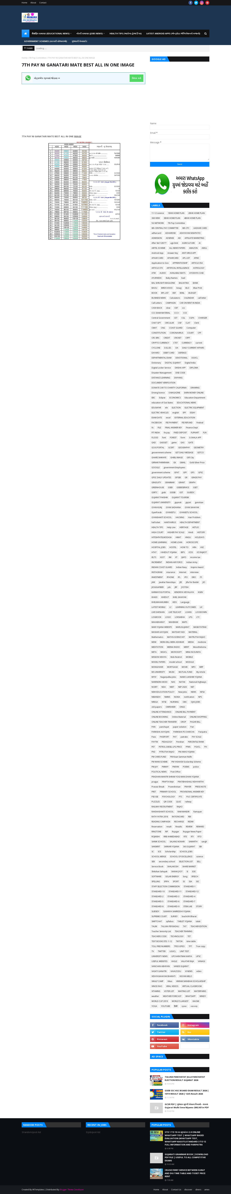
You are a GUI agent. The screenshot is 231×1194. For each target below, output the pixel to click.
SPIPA (166, 881)
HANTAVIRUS (170, 522)
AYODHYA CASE (196, 273)
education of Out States (162, 402)
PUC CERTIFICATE (194, 796)
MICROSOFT (176, 652)
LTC (198, 617)
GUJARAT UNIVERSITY (161, 502)
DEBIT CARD (168, 352)
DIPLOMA (194, 367)
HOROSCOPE (192, 542)
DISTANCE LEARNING (161, 377)
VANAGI (201, 961)
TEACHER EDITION (199, 926)
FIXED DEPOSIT (180, 432)
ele (166, 407)
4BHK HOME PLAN (192, 218)
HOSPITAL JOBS (158, 547)
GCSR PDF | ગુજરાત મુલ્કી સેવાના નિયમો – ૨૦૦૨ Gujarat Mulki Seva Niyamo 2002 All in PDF (187, 1106)
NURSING (174, 702)
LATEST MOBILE (158, 607)
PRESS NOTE (200, 786)
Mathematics (157, 637)
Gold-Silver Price (197, 462)
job (169, 587)
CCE (185, 312)
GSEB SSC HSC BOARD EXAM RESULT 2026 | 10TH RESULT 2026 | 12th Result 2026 (187, 1092)
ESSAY (192, 412)
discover (188, 1189)
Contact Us (176, 1189)
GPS (192, 472)
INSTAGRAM (157, 572)
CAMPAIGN (171, 303)
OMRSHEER (170, 707)
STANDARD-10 (158, 891)
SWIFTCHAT (157, 921)
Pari (192, 726)
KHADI (154, 597)
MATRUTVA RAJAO (197, 637)
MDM (154, 642)
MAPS (184, 622)
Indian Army (191, 562)
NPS (200, 697)
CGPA (191, 317)
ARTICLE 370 (157, 268)
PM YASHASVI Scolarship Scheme (186, 761)
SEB (153, 861)
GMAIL (183, 462)
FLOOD (155, 437)
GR (186, 477)
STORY (199, 906)
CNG (163, 327)
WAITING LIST (184, 991)
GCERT (171, 447)
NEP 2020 (182, 687)
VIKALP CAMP (157, 981)
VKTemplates (38, 1189)
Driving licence (158, 392)
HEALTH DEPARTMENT (190, 522)
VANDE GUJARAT (181, 966)
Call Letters (157, 303)
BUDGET (192, 293)
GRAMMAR (170, 482)
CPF (199, 332)
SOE (194, 871)
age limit (174, 243)
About (33, 2)
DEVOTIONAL (181, 357)
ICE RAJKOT (202, 552)
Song (185, 876)
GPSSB (178, 477)
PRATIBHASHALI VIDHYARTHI (191, 781)
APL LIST (186, 258)
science (199, 856)
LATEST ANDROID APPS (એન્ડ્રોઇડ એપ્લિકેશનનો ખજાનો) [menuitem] (173, 33)
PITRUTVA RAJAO (166, 751)
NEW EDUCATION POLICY (163, 692)
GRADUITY (156, 482)
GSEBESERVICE (183, 487)
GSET (195, 487)
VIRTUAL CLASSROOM (192, 986)
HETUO (195, 527)
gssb (164, 492)
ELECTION (176, 407)
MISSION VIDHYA (159, 657)
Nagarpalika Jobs (168, 677)
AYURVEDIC (157, 278)
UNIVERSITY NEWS (159, 956)
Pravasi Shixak (158, 786)
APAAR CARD (157, 258)
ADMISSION (157, 238)
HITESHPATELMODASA (162, 537)
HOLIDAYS (199, 537)
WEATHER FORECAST (172, 996)
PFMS (188, 746)
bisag (178, 288)
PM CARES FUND (159, 756)
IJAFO (183, 557)
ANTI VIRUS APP (189, 253)
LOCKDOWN (201, 612)
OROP (183, 721)
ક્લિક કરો (136, 78)
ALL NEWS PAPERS (177, 248)
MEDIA (191, 642)
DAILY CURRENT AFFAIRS (193, 347)
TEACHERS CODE (159, 936)
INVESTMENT (157, 577)
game (174, 442)
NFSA (202, 692)
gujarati (178, 502)
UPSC (198, 956)
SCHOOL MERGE (159, 856)
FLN (204, 432)
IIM (170, 557)
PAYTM (155, 741)
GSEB (170, 487)
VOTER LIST (169, 991)
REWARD (200, 826)
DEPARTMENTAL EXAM (161, 357)
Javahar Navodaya (167, 582)
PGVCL (197, 746)
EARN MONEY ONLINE (194, 392)
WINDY (203, 996)
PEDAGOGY (167, 741)
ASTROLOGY (198, 268)
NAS (173, 682)
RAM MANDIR (183, 811)
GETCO (200, 452)
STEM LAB (187, 906)
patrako (184, 736)
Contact (42, 2)
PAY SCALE (196, 736)
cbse (168, 308)
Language (185, 602)
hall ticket (156, 522)
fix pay (167, 432)
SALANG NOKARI (177, 841)
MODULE (190, 662)
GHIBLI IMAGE (176, 457)
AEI (179, 238)
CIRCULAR (169, 322)
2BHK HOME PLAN (196, 213)
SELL (199, 861)
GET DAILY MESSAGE (184, 452)
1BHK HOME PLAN (176, 213)
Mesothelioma (199, 647)
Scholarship (170, 851)
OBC (185, 702)
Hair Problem (194, 517)
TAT (185, 926)
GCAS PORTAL (158, 447)
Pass (154, 736)
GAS (182, 442)
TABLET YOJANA (184, 921)
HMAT (178, 537)
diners (198, 1189)
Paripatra (202, 731)
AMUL (204, 248)
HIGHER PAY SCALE (175, 532)
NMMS (167, 697)
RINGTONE (156, 831)
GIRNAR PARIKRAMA (160, 462)
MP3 (193, 667)
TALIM (154, 926)
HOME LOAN (176, 542)
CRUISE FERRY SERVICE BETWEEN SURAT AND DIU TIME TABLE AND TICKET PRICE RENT (185, 1173)
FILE (159, 427)
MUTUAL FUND (185, 672)
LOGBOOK (156, 617)
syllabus (169, 921)
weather (155, 996)
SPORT (176, 881)
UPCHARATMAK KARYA (181, 956)
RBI (189, 816)
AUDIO (163, 273)
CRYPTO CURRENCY (160, 342)
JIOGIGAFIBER (158, 587)
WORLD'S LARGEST (180, 1001)
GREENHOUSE (158, 487)
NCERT (155, 687)
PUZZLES (156, 801)
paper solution (179, 726)
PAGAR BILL (195, 721)
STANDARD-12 (192, 891)
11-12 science (158, 213)
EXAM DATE (157, 417)
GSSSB (172, 492)
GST (181, 492)
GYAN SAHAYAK (192, 507)
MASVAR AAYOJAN (160, 632)
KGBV (200, 592)
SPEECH (194, 876)
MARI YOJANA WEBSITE (162, 627)
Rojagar (175, 831)
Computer (191, 327)
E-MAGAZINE (174, 392)
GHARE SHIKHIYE (159, 457)
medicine (202, 642)
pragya (155, 781)
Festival (200, 422)
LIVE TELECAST (175, 612)
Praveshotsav (174, 786)
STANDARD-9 (173, 906)
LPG (190, 617)
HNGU (188, 537)
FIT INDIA (156, 432)
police (196, 766)
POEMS (186, 766)
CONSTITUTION (159, 332)
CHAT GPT (156, 322)
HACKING (180, 517)
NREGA (155, 702)
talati (198, 921)
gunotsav (199, 502)
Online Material (179, 716)
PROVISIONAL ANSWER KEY (192, 791)
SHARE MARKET (189, 866)
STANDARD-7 (189, 901)
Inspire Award (197, 567)
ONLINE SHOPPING (198, 716)
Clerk (196, 322)
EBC (153, 397)
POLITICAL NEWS (159, 771)
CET (175, 317)
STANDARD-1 (190, 886)
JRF (176, 587)
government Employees (174, 467)
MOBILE (189, 657)
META (154, 652)
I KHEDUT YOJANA (169, 552)
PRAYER (187, 786)
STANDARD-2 (157, 896)
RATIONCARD (178, 816)
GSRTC (155, 492)
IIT (176, 557)
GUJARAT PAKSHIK (160, 497)
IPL (179, 577)
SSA (190, 881)
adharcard (156, 233)
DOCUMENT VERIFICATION (163, 382)
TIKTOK (179, 941)
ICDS (191, 552)
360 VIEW (156, 218)
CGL (183, 317)
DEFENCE (182, 352)
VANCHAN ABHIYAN (161, 966)
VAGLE (174, 961)
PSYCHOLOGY (168, 796)
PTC (180, 796)
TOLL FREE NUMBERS (161, 946)
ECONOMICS (175, 397)
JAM (153, 582)
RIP (166, 831)
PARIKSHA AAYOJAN (160, 731)
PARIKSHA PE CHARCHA (183, 731)
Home (24, 2)
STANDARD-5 (157, 901)
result (168, 826)
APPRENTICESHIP (180, 263)
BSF (174, 293)
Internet (182, 572)
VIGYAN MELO (186, 976)
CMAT (154, 327)
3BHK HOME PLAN (172, 218)
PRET (154, 791)
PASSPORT (164, 736)
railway (188, 801)
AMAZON (193, 248)
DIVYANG (178, 377)
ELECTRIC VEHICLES (160, 412)
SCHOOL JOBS (186, 851)
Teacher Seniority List (161, 931)
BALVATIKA (184, 283)
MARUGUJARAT (182, 627)
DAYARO (155, 352)
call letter (202, 298)
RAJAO (180, 806)
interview (194, 572)
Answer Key (172, 253)
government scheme (161, 472)
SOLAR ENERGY (172, 876)
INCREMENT (157, 562)
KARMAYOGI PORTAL (161, 592)
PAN (153, 726)
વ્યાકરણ (194, 1006)
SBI (200, 846)
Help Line (171, 527)
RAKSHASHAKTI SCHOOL (163, 811)
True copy (200, 946)
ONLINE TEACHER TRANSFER (164, 721)
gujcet (188, 502)
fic (153, 427)
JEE (181, 582)
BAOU (154, 288)
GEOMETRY (199, 447)
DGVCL (195, 357)
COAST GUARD (176, 327)
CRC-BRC (156, 337)
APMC (196, 258)
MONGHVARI (157, 667)
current (199, 342)
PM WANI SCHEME (159, 761)
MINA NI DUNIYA (193, 652)
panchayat (164, 726)
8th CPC (185, 228)
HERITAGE (184, 527)
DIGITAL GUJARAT (173, 362)
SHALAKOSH (172, 866)
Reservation (157, 826)
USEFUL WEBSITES (159, 961)
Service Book (157, 866)
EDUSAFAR (156, 407)
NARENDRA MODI (159, 682)
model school (175, 662)
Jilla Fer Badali (192, 582)
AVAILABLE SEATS (177, 273)
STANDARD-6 (173, 901)
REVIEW (189, 826)
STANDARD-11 (175, 891)
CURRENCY (187, 342)
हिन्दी (175, 1006)
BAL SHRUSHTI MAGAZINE (163, 283)
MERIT (186, 647)
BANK (195, 283)
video (198, 971)
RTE (185, 836)
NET (192, 687)
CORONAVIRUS (176, 332)
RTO (199, 836)
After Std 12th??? (159, 243)
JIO (204, 582)
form (183, 437)
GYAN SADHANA (173, 507)
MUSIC (172, 672)
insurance (170, 572)
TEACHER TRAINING (183, 931)
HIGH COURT (157, 532)
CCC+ (176, 312)
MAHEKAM (173, 622)
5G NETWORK (158, 223)
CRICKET (177, 337)
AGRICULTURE (188, 243)
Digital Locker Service (161, 367)
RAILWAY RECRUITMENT (162, 806)
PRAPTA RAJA (168, 781)
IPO (186, 577)
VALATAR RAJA (187, 961)
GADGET (163, 442)
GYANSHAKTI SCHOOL (162, 517)
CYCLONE (156, 347)
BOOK (154, 293)
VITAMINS (156, 991)
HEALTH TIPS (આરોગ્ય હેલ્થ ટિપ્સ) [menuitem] (125, 33)
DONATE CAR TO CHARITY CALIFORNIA (169, 387)
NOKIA (177, 697)
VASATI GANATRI (159, 971)
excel (168, 417)
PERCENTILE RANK (196, 741)
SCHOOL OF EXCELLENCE (181, 856)
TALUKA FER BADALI (170, 926)
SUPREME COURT (159, 916)
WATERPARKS (200, 991)
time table (191, 941)
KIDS (175, 602)
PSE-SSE (155, 796)
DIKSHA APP (180, 367)
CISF (180, 322)
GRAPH (192, 482)
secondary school (167, 861)
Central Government (161, 317)
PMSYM (175, 766)
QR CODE (168, 801)
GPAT (176, 472)
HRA (194, 547)
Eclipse (162, 397)
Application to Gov (160, 263)
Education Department (195, 397)
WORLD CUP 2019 (160, 1001)
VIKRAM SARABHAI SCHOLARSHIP (191, 981)
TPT (190, 946)
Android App (157, 253)
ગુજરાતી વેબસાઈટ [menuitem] (79, 41)
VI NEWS (188, 971)
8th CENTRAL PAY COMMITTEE (165, 228)
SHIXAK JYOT (177, 871)
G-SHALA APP (195, 437)
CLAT (188, 322)
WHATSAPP (190, 996)
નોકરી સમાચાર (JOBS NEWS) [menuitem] (89, 33)
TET (189, 936)
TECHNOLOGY (177, 936)
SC (153, 851)
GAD (154, 442)
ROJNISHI (156, 836)
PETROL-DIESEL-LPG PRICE (170, 746)
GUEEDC (191, 492)
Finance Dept (192, 427)
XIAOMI (196, 1001)
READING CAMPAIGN (161, 821)
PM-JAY (155, 766)
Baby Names (171, 278)
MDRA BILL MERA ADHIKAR (172, 642)
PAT (175, 736)
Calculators (175, 298)
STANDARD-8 (157, 906)
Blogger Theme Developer (72, 1189)
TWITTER (162, 951)
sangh (204, 841)
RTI (192, 836)
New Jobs (182, 692)
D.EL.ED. (167, 347)
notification (189, 697)
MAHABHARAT (158, 622)
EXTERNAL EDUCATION (185, 417)
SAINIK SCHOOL (159, 841)
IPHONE (170, 577)
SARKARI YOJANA (171, 846)
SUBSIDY (155, 911)
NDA (164, 687)
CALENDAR (189, 298)
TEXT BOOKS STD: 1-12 (162, 941)
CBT (176, 308)
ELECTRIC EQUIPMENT (194, 407)
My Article (200, 672)
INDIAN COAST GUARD (162, 567)
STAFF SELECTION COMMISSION (166, 886)
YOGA (154, 1006)
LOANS (188, 612)
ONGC (182, 707)
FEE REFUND (187, 422)
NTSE (164, 702)
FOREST (173, 437)
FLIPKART (195, 432)
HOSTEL (172, 547)
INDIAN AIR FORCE (174, 562)
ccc (183, 308)
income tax (195, 557)
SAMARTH (193, 841)
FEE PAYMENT (172, 422)
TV (153, 951)
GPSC (200, 472)
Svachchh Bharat (189, 916)
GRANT (182, 482)
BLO (187, 288)
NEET (172, 687)
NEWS (193, 692)
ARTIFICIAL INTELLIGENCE (178, 268)
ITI (201, 577)
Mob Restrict (176, 657)
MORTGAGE (172, 667)
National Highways (197, 682)
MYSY (154, 677)
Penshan (180, 741)
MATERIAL (193, 632)
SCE (159, 851)
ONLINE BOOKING (160, 716)
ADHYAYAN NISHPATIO (190, 233)
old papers (157, 707)
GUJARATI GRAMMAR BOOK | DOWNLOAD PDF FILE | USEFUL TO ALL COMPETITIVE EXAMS (186, 1157)
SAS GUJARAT (189, 846)
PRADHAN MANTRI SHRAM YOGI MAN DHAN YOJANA (175, 776)
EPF (184, 412)
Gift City (190, 457)
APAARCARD (173, 258)
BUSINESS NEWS (159, 298)
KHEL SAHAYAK (179, 597)
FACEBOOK (157, 422)
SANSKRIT (156, 846)
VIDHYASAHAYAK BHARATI (163, 976)
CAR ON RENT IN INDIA (190, 303)
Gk (174, 462)
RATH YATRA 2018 (160, 816)
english (175, 412)
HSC (202, 547)
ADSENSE (170, 238)
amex (206, 1189)
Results (178, 826)
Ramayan (197, 811)
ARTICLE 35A (197, 263)
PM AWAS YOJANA (186, 751)
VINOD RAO (157, 986)
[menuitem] (25, 33)
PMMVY (165, 766)
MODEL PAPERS (158, 662)
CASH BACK (157, 308)
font (164, 437)
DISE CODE (180, 372)
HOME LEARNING (159, 542)
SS (184, 881)
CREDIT (167, 337)
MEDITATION (157, 647)
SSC (197, 881)
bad (183, 278)
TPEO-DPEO (179, 946)
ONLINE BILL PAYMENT (185, 712)
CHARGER (202, 317)
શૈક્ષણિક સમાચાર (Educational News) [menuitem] (50, 33)
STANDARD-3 (173, 896)
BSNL (182, 293)
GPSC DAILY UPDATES (161, 477)
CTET (175, 342)
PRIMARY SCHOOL (168, 791)
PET (153, 746)
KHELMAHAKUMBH (160, 602)
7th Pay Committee (37, 57)
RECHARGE (179, 821)
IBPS (183, 552)
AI (200, 243)
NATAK (182, 682)
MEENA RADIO (173, 647)
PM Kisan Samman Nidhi (181, 756)
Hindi (190, 532)
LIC (201, 607)
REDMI (190, 821)
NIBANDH (156, 697)
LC (170, 607)
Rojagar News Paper (192, 831)
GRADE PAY (196, 477)
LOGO (168, 617)
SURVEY (174, 916)
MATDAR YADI (178, 632)
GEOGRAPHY (184, 447)
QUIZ (178, 801)
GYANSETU (170, 512)
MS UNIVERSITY (158, 672)
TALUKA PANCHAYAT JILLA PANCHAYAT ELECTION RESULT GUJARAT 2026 (185, 1078)
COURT (190, 332)
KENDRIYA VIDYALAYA (184, 592)
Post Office (175, 771)
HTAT (154, 552)
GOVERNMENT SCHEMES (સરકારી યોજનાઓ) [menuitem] (45, 41)
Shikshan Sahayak (159, 871)
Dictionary (156, 362)
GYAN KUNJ (157, 507)
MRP (201, 667)
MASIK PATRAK (199, 627)
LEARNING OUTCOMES (186, 607)
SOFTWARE (156, 876)
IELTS (154, 557)
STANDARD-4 (189, 896)
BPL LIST (165, 293)
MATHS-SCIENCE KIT (176, 637)
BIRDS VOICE (166, 288)
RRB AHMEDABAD (172, 836)
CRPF (187, 337)
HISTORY (201, 532)
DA (176, 347)
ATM (154, 273)
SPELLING (156, 881)
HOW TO (184, 547)
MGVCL (164, 652)
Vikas (169, 981)
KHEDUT (165, 597)
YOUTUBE (165, 1006)
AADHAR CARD (200, 228)
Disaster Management (161, 372)
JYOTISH (184, 587)
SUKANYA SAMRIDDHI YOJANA (176, 911)
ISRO (194, 577)
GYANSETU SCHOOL (189, 512)
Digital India (190, 362)
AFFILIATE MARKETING (194, 238)
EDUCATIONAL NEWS (186, 402)
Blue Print (197, 288)
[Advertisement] (83, 106)
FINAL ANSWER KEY (173, 427)
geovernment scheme (161, 452)
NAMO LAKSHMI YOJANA (191, 677)
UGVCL (173, 951)
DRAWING (195, 387)
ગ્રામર (184, 1006)
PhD (153, 751)
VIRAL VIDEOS (172, 986)
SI (187, 871)
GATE (190, 442)
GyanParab (157, 512)
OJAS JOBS (195, 702)
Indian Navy (181, 567)
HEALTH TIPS (157, 527)
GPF (185, 472)
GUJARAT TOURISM (180, 497)
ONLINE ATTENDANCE (161, 712)
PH (205, 746)
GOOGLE (156, 467)
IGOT (162, 557)
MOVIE (185, 667)
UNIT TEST (184, 951)
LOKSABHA (180, 617)
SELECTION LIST (186, 861)
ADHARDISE (170, 233)
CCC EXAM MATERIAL (161, 312)
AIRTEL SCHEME (158, 248)
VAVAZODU (176, 971)
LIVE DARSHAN (158, 612)
